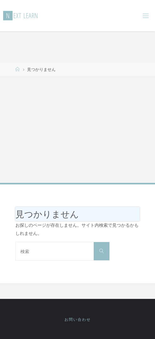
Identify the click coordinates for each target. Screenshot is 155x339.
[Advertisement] (77, 129)
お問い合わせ (77, 319)
